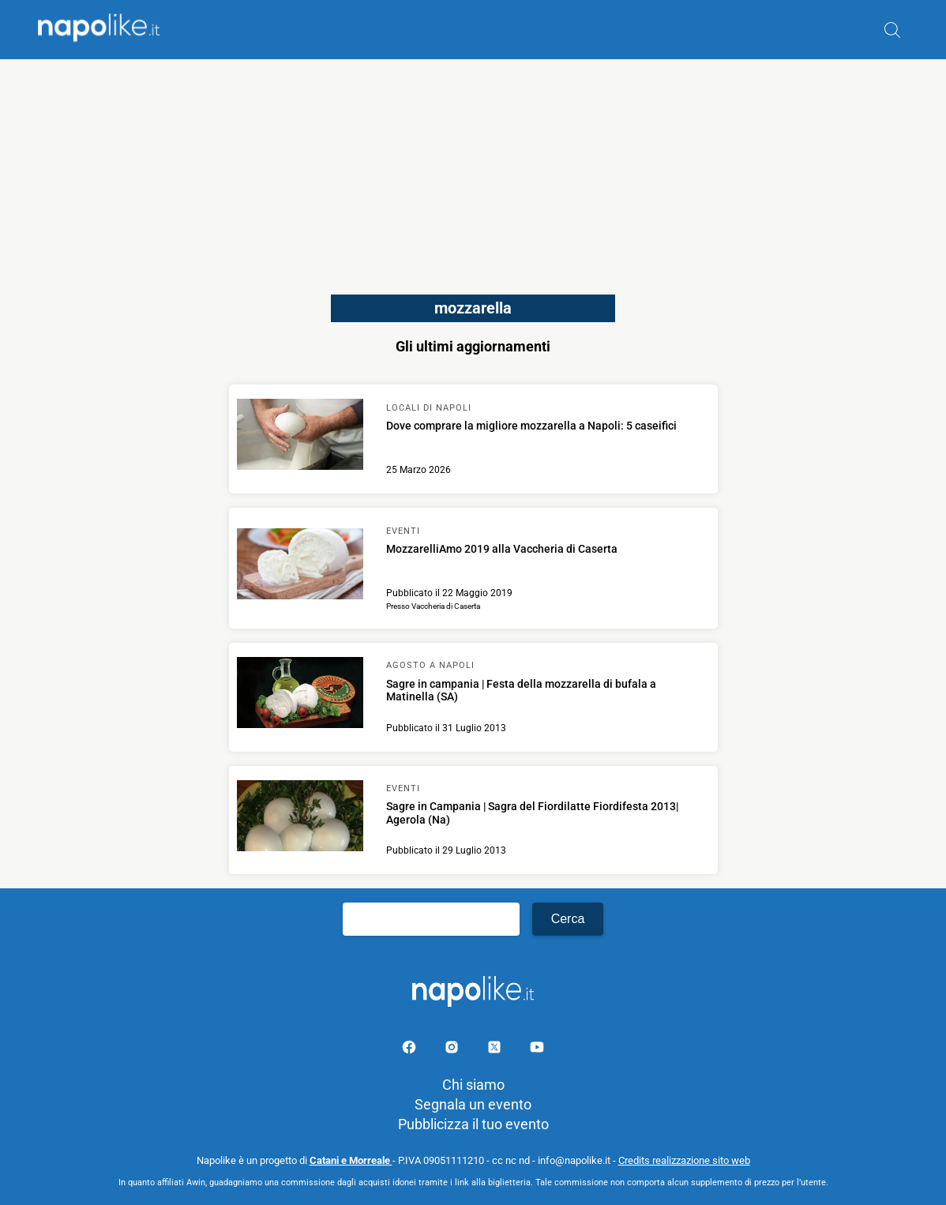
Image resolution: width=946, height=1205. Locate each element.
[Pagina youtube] (537, 1050)
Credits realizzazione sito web (684, 1160)
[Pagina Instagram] (453, 1050)
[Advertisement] (473, 169)
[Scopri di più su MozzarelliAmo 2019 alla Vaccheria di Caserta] (300, 566)
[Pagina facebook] (410, 1050)
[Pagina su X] (496, 1050)
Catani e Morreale (351, 1160)
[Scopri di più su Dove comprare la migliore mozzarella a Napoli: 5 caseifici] (300, 437)
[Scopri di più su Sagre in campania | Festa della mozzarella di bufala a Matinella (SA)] (300, 695)
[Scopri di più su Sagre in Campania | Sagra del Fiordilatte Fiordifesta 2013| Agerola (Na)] (300, 818)
